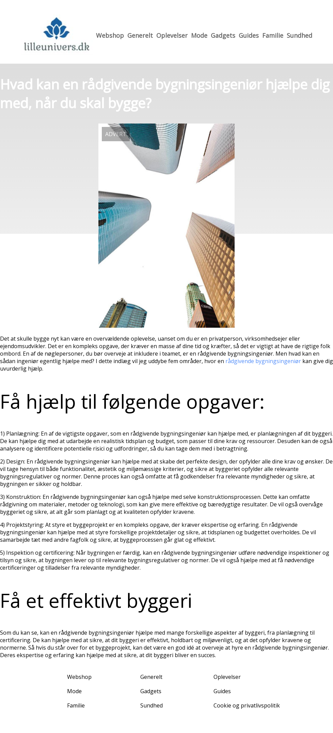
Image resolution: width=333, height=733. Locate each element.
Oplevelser (172, 35)
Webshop (110, 35)
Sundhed (299, 35)
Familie (272, 35)
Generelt (140, 35)
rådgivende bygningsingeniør (263, 361)
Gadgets (223, 35)
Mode (199, 35)
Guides (249, 35)
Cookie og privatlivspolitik (246, 705)
